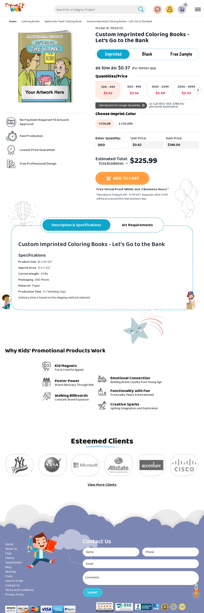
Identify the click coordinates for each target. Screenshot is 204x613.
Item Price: (174, 138)
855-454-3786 (169, 104)
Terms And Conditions (19, 590)
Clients (9, 558)
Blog (8, 567)
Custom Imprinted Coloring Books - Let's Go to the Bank (119, 21)
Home (13, 21)
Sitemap (10, 571)
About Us (11, 549)
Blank (147, 54)
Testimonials (13, 562)
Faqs (8, 553)
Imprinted (113, 54)
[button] (122, 178)
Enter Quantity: (108, 138)
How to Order (14, 581)
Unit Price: (139, 138)
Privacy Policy (14, 594)
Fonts (9, 576)
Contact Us (12, 585)
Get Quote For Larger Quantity (119, 105)
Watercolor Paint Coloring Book (63, 21)
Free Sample (181, 54)
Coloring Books (31, 21)
